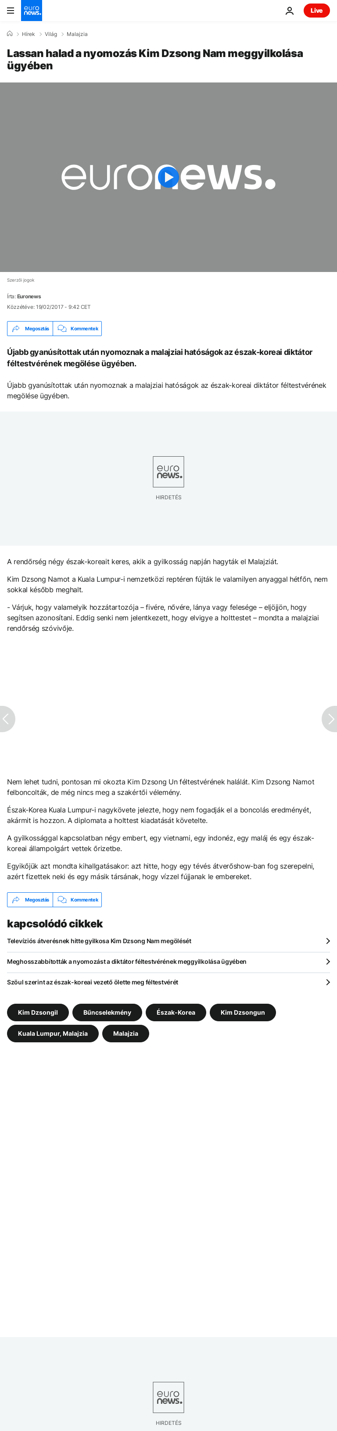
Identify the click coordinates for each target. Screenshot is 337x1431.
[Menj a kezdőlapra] (31, 10)
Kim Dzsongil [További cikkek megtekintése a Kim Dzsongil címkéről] (38, 1012)
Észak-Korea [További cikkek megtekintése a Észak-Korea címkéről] (176, 1012)
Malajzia (77, 34)
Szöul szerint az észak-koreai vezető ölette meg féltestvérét (92, 982)
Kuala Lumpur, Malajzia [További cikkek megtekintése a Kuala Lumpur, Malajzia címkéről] (53, 1033)
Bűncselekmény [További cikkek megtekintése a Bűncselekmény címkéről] (107, 1012)
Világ (51, 34)
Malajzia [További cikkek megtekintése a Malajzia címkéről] (125, 1033)
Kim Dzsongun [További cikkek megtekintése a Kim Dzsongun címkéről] (243, 1012)
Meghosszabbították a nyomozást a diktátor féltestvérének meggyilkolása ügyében (127, 961)
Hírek (28, 34)
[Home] (9, 34)
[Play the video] (168, 177)
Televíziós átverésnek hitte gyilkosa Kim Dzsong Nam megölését (99, 940)
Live (317, 10)
